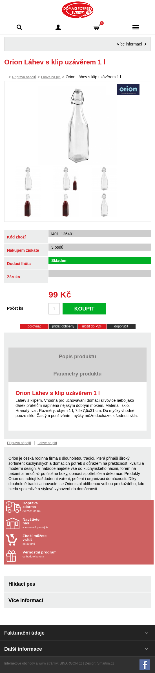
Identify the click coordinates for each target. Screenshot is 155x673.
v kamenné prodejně (55, 523)
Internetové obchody (19, 663)
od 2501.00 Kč (87, 507)
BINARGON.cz (71, 663)
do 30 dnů (55, 539)
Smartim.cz (105, 663)
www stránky (48, 663)
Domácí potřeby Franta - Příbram (78, 9)
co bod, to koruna (55, 554)
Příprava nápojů (24, 77)
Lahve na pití (51, 77)
